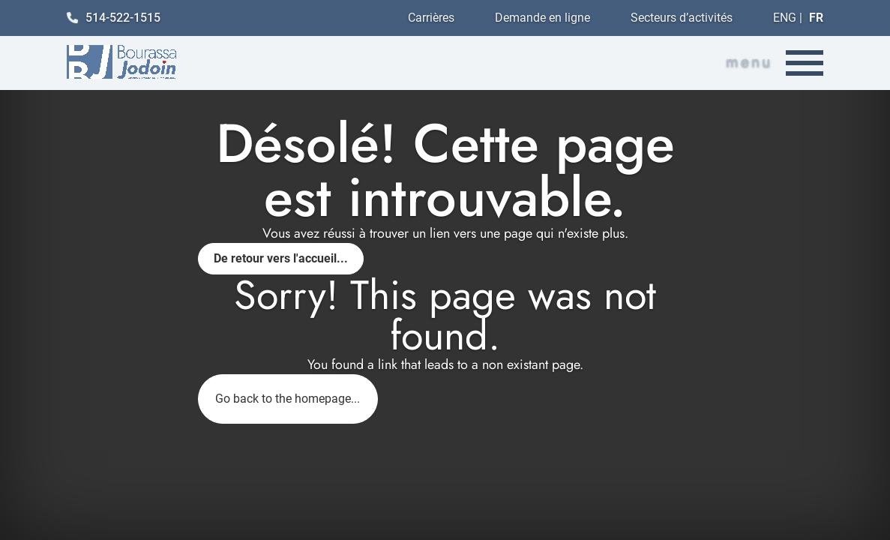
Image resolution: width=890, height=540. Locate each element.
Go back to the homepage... (287, 399)
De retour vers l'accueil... (281, 258)
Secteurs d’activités (682, 18)
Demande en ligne (542, 18)
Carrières (431, 18)
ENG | (798, 18)
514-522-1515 (113, 18)
